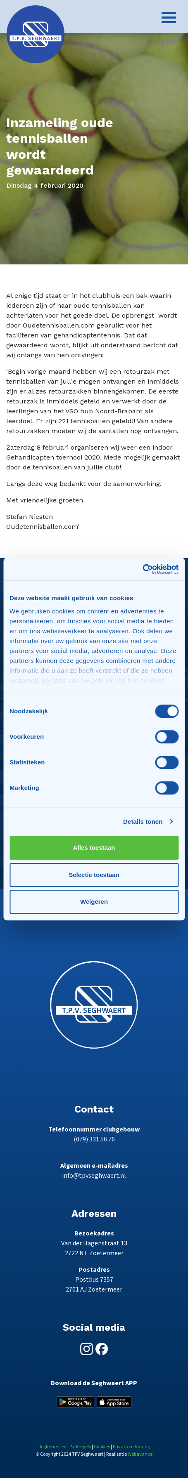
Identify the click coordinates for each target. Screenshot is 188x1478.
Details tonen (142, 821)
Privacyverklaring (131, 1446)
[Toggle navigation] (168, 17)
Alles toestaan (94, 847)
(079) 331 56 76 (94, 1139)
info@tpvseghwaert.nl (94, 1175)
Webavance (140, 1454)
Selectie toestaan (94, 874)
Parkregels (80, 1446)
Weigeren (94, 901)
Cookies (102, 1446)
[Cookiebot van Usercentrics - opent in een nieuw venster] (142, 569)
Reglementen (52, 1446)
